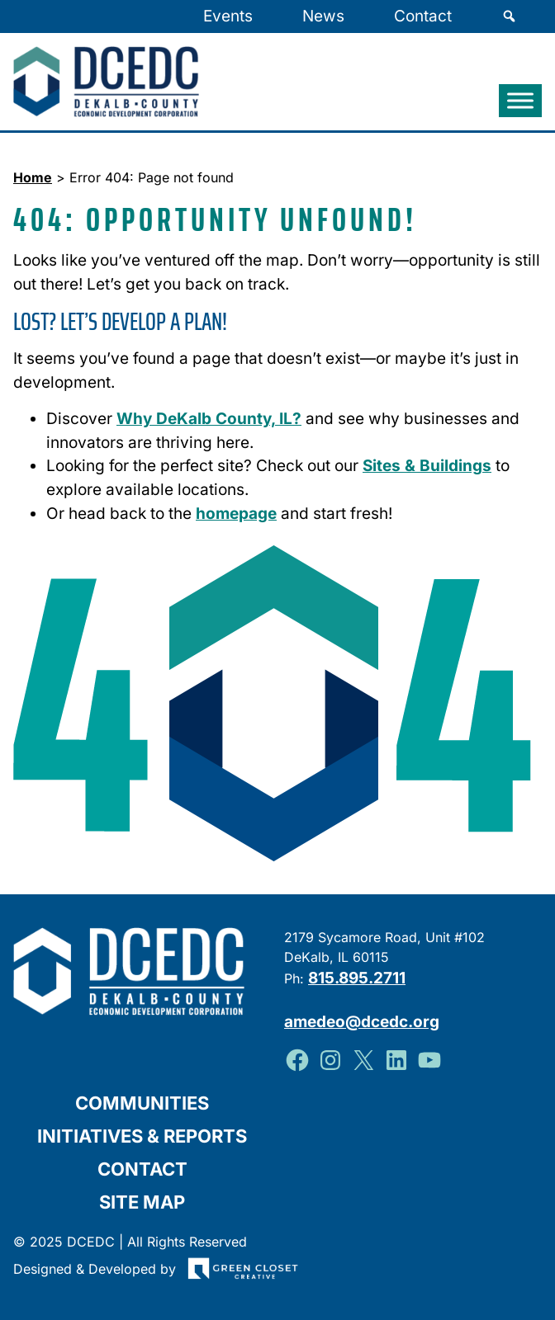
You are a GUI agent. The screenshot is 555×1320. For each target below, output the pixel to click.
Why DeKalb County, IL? (208, 418)
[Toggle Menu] (520, 101)
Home (32, 177)
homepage (236, 513)
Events (228, 16)
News (323, 16)
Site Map (142, 1202)
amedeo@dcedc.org (361, 1021)
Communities (142, 1103)
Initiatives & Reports (142, 1136)
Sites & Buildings (427, 465)
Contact (423, 16)
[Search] (509, 16)
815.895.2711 (357, 978)
